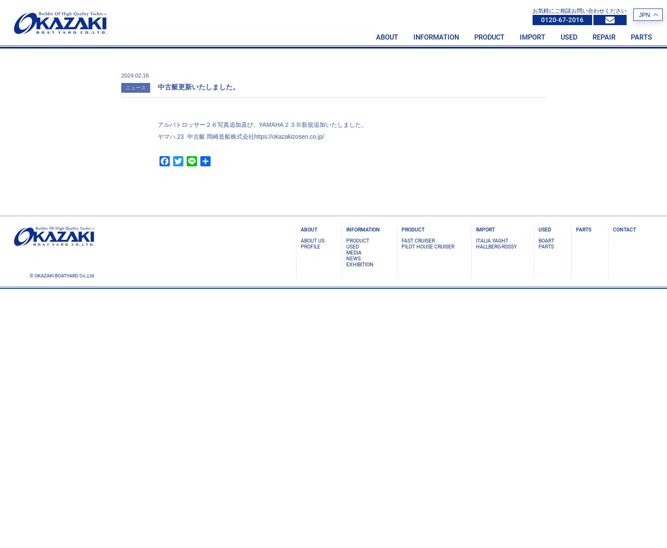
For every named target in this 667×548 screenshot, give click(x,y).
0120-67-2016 (562, 20)
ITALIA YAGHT (492, 500)
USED (352, 506)
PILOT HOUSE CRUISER (428, 506)
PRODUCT (357, 500)
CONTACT (624, 489)
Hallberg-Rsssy (496, 506)
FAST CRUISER (418, 500)
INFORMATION (363, 489)
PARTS (546, 506)
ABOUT (309, 489)
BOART (546, 500)
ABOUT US (313, 500)
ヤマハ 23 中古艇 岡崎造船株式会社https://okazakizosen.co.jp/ (241, 395)
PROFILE (310, 506)
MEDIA (354, 512)
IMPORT (485, 489)
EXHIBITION (359, 524)
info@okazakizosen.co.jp (610, 20)
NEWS (353, 518)
